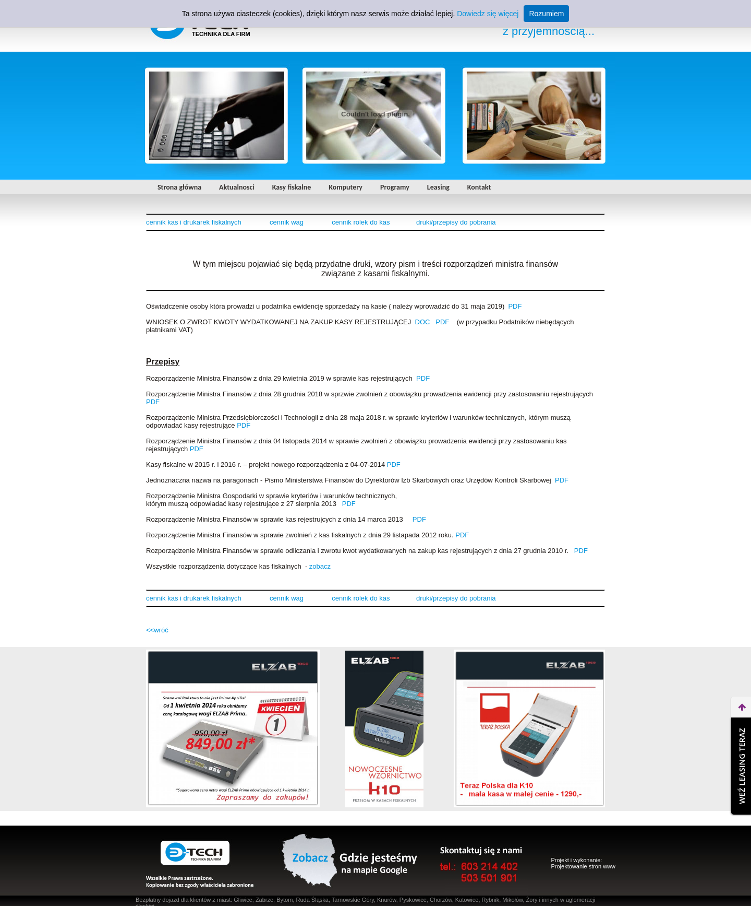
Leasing (438, 187)
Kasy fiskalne (291, 187)
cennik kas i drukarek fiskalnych (193, 222)
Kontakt (479, 187)
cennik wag (287, 222)
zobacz (320, 566)
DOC (422, 322)
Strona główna (179, 187)
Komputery (345, 187)
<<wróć (157, 630)
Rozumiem (546, 13)
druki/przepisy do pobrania (455, 222)
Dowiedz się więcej (487, 13)
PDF (515, 306)
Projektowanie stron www (583, 866)
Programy (394, 187)
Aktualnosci (237, 187)
